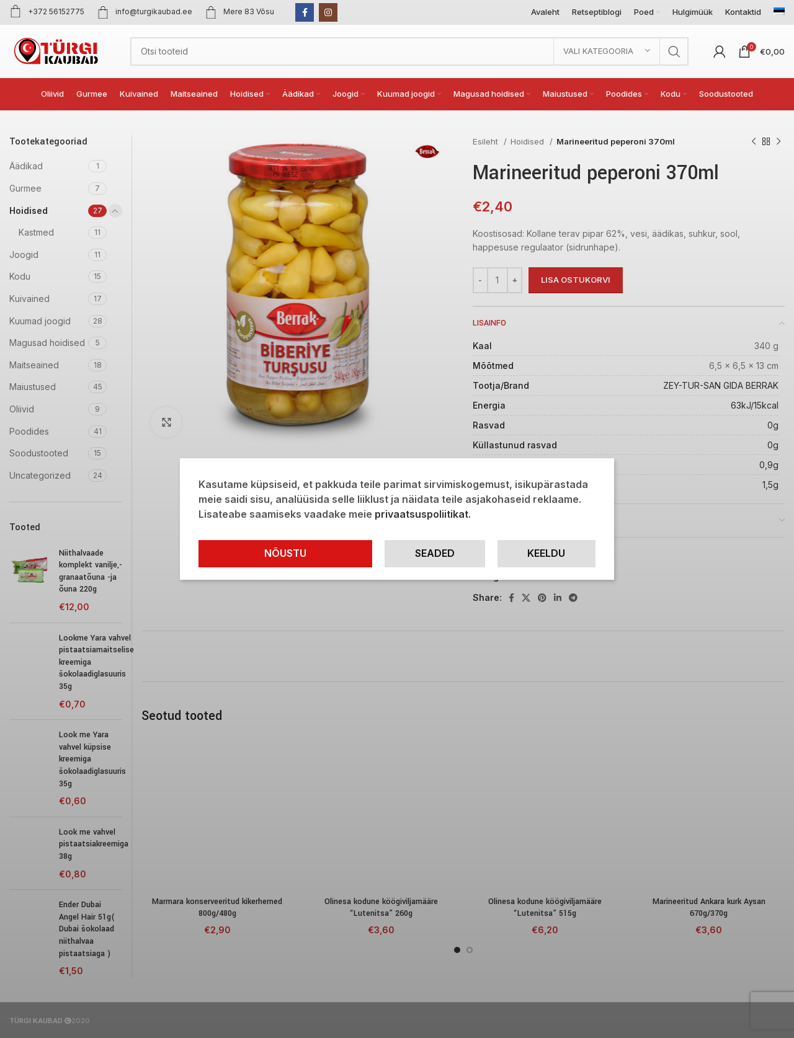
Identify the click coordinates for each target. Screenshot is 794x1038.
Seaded (435, 553)
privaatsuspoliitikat (421, 514)
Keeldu (546, 553)
